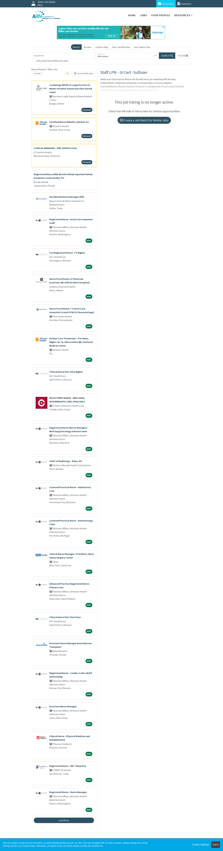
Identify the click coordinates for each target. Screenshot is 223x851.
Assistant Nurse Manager (63, 706)
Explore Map (101, 47)
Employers (184, 4)
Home (132, 15)
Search (76, 47)
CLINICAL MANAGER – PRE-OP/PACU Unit (55, 148)
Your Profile (160, 15)
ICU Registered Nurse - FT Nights (67, 252)
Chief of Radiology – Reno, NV (65, 461)
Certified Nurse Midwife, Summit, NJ (69, 121)
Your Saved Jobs (142, 47)
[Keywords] (64, 55)
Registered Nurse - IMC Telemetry (67, 765)
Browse (87, 47)
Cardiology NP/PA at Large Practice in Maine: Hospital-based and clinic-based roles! (70, 88)
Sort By (37, 73)
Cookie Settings (200, 844)
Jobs (143, 15)
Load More (63, 820)
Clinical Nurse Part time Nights (66, 371)
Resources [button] (182, 15)
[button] (183, 55)
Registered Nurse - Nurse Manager (68, 792)
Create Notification (83, 73)
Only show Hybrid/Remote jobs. (52, 60)
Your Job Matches (121, 47)
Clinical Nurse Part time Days (65, 617)
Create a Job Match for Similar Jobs (144, 120)
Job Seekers (166, 4)
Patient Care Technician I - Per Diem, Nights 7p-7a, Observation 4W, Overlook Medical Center (71, 342)
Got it (215, 844)
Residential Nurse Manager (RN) (66, 196)
